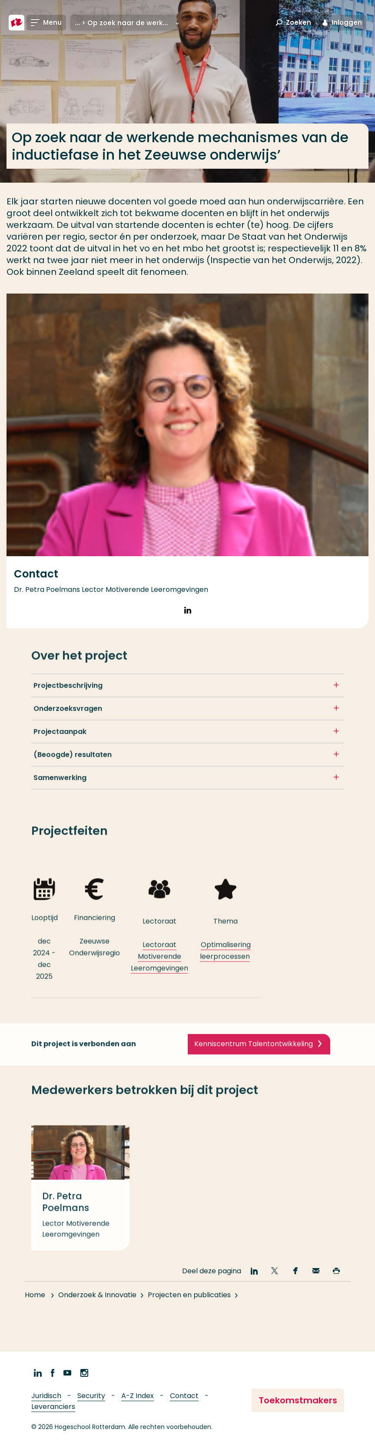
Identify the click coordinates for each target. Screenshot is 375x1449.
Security (91, 1396)
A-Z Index (137, 1396)
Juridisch (46, 1396)
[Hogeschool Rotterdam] (16, 22)
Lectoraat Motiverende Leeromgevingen (159, 985)
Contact (184, 1396)
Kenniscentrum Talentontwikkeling (253, 1072)
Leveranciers (53, 1407)
